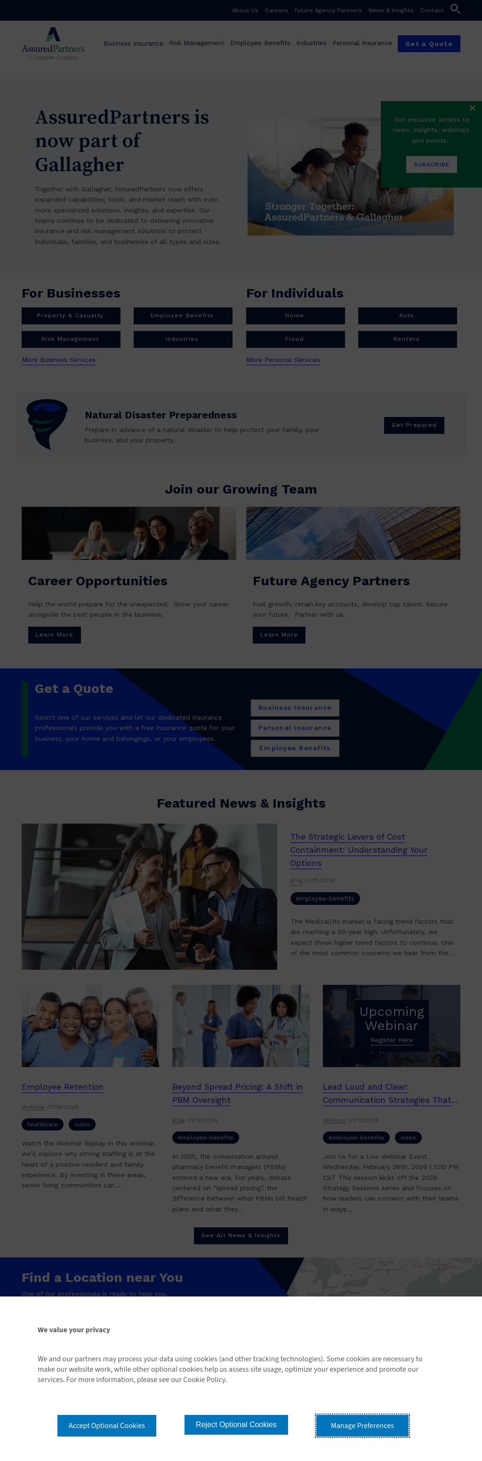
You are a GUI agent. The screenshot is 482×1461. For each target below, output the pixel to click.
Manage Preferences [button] (362, 1426)
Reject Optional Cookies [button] (236, 1425)
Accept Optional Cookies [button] (107, 1426)
